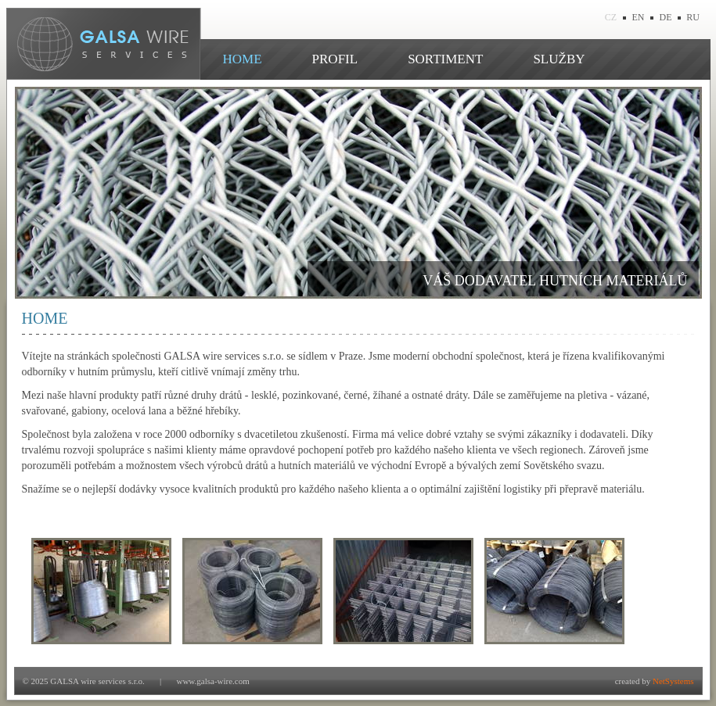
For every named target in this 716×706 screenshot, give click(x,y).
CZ (611, 17)
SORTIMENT (445, 59)
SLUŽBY (559, 59)
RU (693, 17)
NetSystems (673, 681)
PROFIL (335, 59)
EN (638, 17)
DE (666, 17)
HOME (242, 59)
